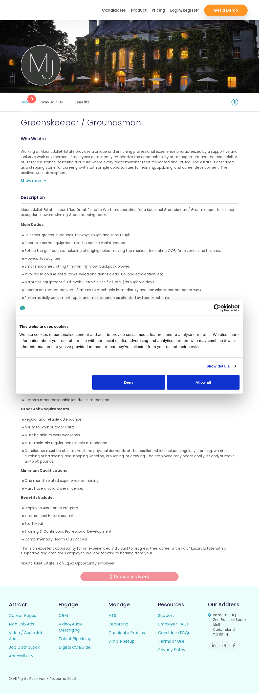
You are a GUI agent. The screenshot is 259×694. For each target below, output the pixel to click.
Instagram (223, 645)
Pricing (158, 10)
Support (166, 615)
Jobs (27, 100)
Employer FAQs (173, 624)
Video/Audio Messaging (71, 627)
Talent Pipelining (75, 639)
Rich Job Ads (21, 624)
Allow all (203, 382)
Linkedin (213, 645)
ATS (112, 615)
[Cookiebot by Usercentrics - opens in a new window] (217, 308)
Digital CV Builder (75, 647)
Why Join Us (52, 102)
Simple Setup (122, 641)
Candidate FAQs (174, 633)
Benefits (82, 102)
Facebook (233, 645)
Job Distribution (24, 647)
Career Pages (22, 615)
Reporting (118, 624)
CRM (63, 615)
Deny (129, 382)
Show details (218, 366)
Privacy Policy (171, 650)
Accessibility (21, 656)
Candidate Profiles (127, 633)
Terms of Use (171, 641)
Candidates (114, 10)
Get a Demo (226, 10)
